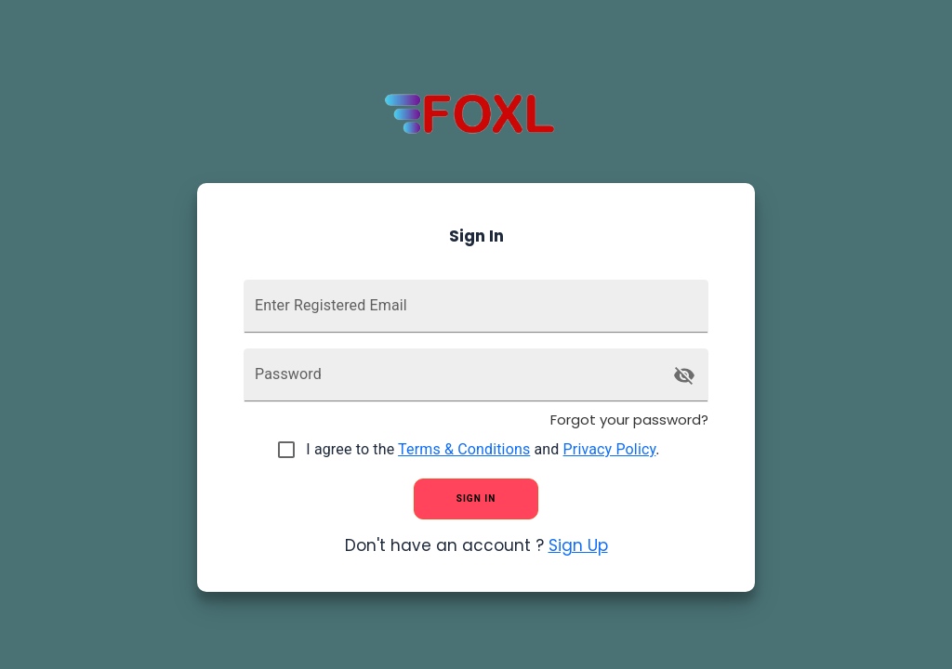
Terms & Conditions (464, 449)
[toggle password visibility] (684, 375)
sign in (476, 498)
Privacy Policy (609, 449)
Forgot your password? (629, 419)
